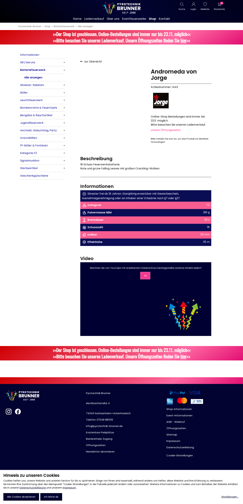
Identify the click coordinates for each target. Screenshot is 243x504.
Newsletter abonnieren (100, 451)
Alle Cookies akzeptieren (21, 496)
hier (183, 40)
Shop (47, 26)
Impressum (69, 487)
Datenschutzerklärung (33, 487)
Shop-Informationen (179, 409)
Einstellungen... (230, 496)
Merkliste (205, 9)
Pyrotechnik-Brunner (29, 26)
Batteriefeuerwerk (64, 26)
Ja (145, 275)
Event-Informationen (179, 415)
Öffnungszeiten (95, 445)
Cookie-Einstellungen (179, 455)
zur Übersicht (93, 61)
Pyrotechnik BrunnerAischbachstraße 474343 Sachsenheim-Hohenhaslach (108, 403)
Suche (182, 9)
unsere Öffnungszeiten (166, 130)
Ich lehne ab (51, 496)
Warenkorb (219, 9)
